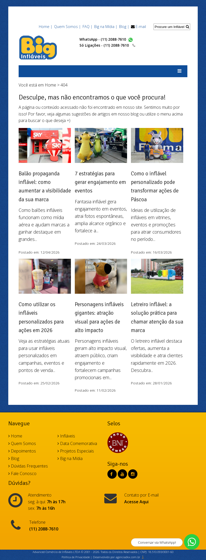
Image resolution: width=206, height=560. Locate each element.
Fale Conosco (22, 473)
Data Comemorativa (77, 443)
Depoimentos (22, 451)
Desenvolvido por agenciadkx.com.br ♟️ (119, 557)
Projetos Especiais (75, 451)
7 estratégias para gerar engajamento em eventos (100, 182)
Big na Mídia (70, 458)
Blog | (124, 26)
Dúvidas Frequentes (28, 466)
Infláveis (66, 436)
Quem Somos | (67, 26)
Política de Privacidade (76, 557)
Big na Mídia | (105, 26)
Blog (13, 458)
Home (50, 85)
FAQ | (87, 26)
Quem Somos (22, 443)
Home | (45, 26)
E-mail (141, 26)
